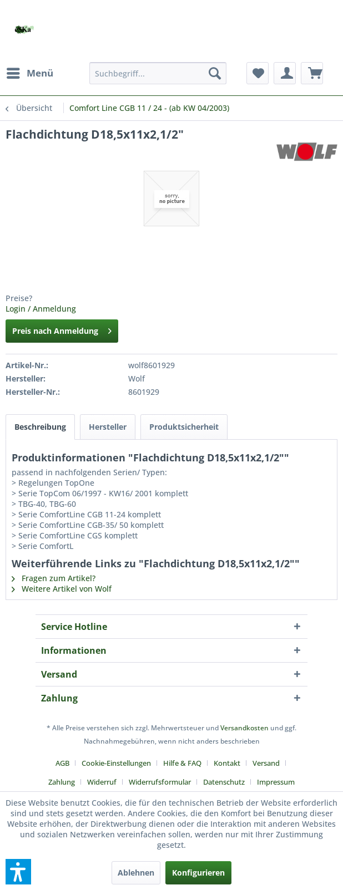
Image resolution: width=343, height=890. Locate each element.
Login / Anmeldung (41, 308)
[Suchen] (214, 73)
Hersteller (108, 426)
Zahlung (61, 782)
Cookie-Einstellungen (116, 763)
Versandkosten (244, 728)
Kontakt (227, 763)
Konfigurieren (198, 872)
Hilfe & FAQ (182, 763)
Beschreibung (40, 426)
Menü (30, 71)
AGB (62, 763)
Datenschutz (224, 782)
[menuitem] (29, 73)
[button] (18, 871)
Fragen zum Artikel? (53, 578)
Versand (266, 763)
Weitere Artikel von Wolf (62, 588)
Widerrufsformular (160, 782)
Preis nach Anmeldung (62, 329)
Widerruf (102, 782)
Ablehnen (136, 872)
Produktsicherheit (184, 426)
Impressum (276, 782)
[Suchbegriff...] (157, 73)
